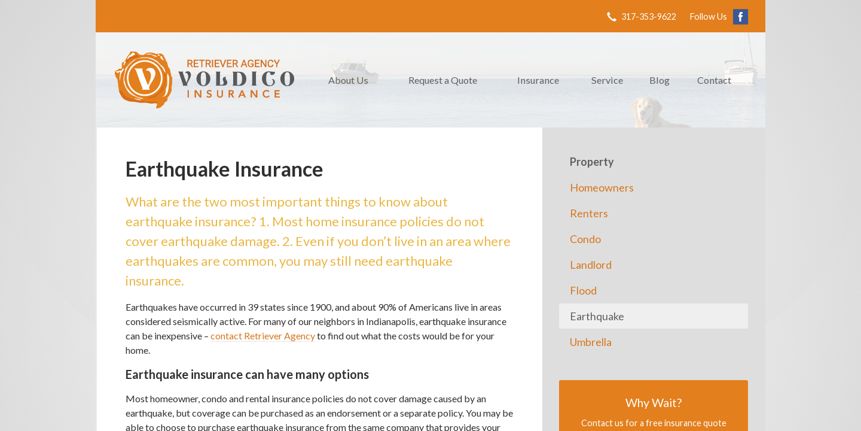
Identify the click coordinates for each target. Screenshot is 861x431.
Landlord (591, 264)
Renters (589, 213)
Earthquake (597, 316)
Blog (659, 80)
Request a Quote (442, 80)
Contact (714, 80)
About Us (348, 80)
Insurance (538, 80)
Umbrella (591, 341)
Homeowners (602, 187)
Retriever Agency (204, 79)
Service (607, 80)
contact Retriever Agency (262, 335)
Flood (583, 290)
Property (592, 161)
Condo (585, 238)
